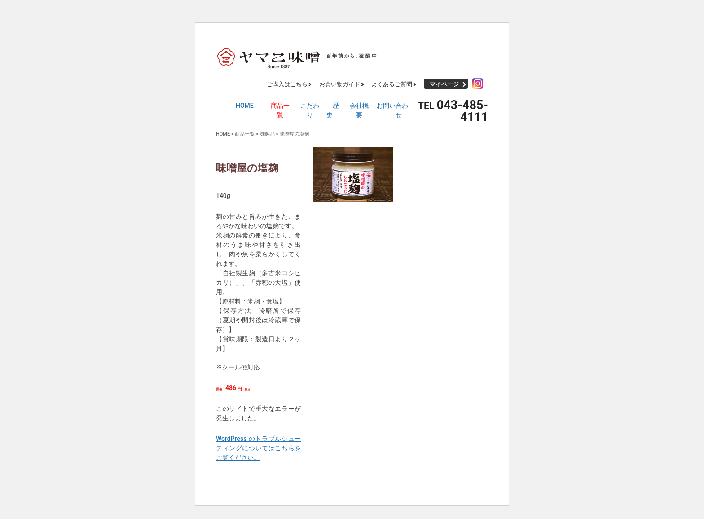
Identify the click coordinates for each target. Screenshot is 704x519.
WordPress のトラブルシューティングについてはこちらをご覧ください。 (258, 448)
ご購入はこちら (287, 84)
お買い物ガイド (339, 84)
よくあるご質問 (391, 84)
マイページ (444, 84)
